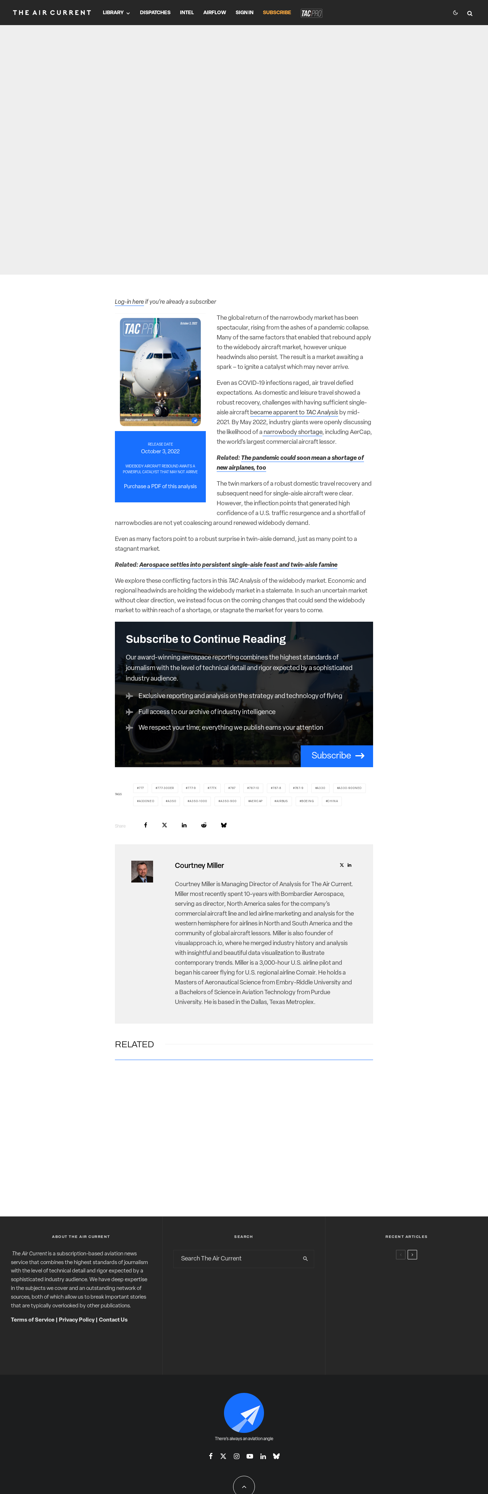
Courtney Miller (199, 866)
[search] (305, 1259)
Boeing (307, 801)
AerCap (256, 801)
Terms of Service (33, 1320)
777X (213, 788)
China (332, 801)
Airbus (282, 801)
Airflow (214, 13)
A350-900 (228, 801)
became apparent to (294, 413)
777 (141, 788)
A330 (321, 788)
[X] (223, 1456)
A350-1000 (198, 801)
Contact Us (113, 1320)
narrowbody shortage (292, 432)
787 (233, 788)
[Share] (145, 825)
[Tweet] (164, 825)
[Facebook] (210, 1456)
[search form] (236, 1259)
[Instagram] (236, 1456)
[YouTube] (250, 1456)
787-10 (254, 788)
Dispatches (155, 13)
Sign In (244, 13)
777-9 (192, 788)
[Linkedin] (263, 1456)
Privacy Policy (77, 1320)
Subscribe (277, 13)
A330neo (147, 801)
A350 (172, 801)
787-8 (277, 788)
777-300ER (165, 788)
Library (113, 13)
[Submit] (204, 825)
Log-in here (129, 302)
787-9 (299, 788)
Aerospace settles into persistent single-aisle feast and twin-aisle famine (238, 565)
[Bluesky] (276, 1456)
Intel (187, 13)
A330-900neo (350, 788)
